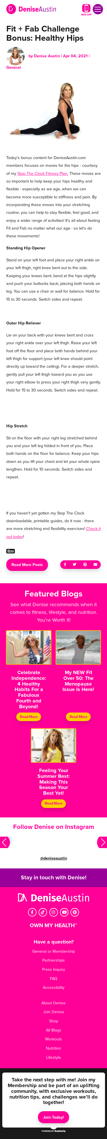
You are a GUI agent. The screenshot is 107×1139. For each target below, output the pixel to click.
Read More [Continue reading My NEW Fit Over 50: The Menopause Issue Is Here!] (78, 717)
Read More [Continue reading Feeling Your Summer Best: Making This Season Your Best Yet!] (53, 803)
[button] (5, 842)
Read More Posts (27, 564)
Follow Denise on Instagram (53, 827)
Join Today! (53, 1117)
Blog (10, 551)
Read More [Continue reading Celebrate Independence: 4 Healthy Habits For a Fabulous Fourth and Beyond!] (29, 717)
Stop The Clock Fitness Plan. (42, 173)
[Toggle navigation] (98, 9)
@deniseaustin (53, 858)
